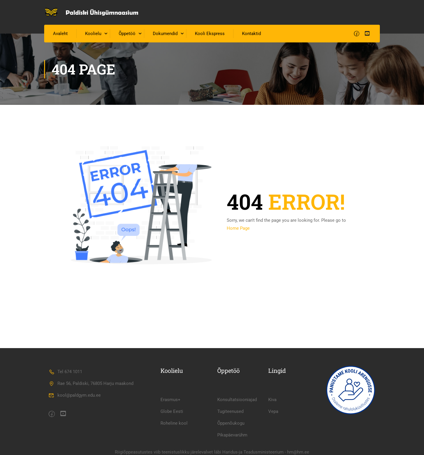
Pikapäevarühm (232, 435)
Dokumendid (165, 33)
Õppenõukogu (230, 423)
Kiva (272, 399)
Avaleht (60, 33)
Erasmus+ (170, 399)
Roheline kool (174, 423)
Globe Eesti (171, 411)
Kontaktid (251, 33)
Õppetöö (127, 33)
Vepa (273, 411)
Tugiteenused (230, 411)
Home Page (238, 228)
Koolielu (93, 33)
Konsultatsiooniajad (237, 399)
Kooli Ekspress (210, 33)
